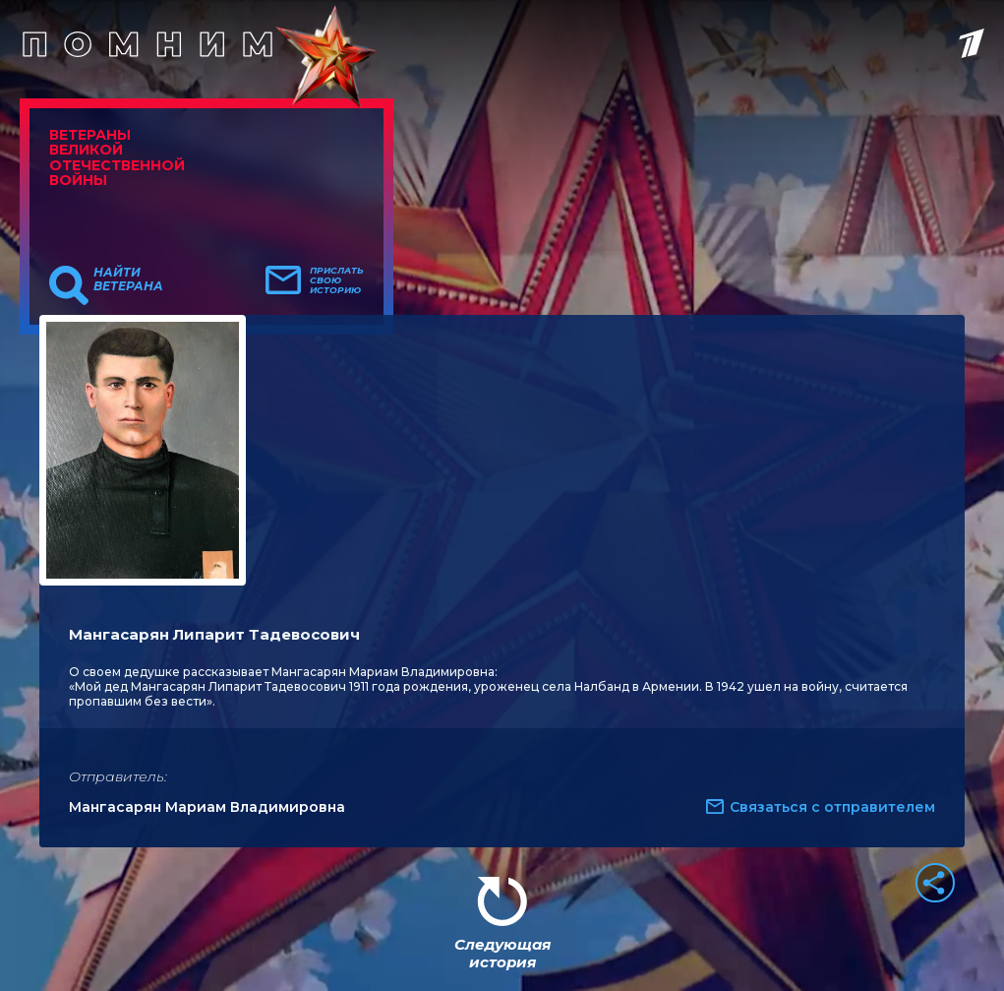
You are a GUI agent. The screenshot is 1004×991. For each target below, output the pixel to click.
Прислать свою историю (337, 280)
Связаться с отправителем (832, 807)
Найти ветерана (128, 279)
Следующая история (502, 953)
